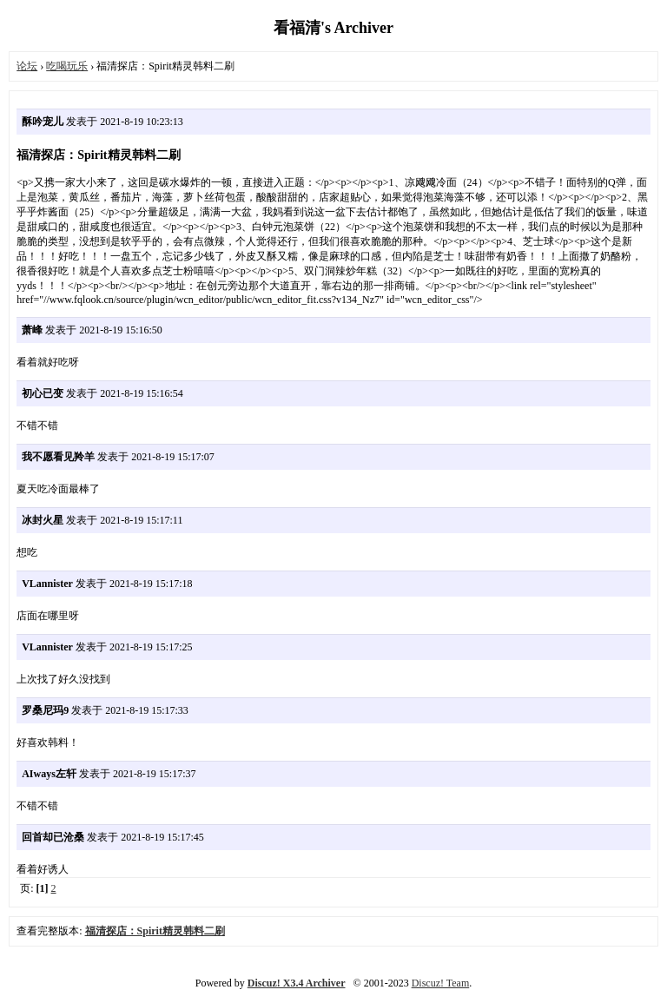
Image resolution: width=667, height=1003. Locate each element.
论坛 (27, 66)
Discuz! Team (441, 983)
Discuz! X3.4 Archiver (297, 983)
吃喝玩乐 (67, 66)
